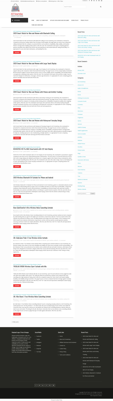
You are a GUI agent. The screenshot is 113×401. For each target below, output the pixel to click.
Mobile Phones (81, 143)
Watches (80, 182)
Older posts (16, 322)
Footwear (80, 114)
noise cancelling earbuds (51, 299)
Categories (16, 20)
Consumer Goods (25, 31)
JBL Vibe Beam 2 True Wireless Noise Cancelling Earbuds (32, 296)
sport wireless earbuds (52, 240)
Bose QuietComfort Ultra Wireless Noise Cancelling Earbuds (33, 207)
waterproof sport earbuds (53, 268)
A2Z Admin (27, 35)
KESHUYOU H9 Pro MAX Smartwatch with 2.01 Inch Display (33, 148)
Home (32, 20)
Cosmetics (80, 104)
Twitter (38, 339)
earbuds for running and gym (39, 268)
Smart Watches (37, 31)
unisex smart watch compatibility (40, 35)
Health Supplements (83, 130)
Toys (79, 176)
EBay (31, 31)
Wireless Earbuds (37, 175)
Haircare (80, 124)
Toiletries (80, 173)
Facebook (38, 336)
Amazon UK (81, 85)
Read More (17, 52)
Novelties (80, 146)
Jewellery (80, 137)
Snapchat (38, 348)
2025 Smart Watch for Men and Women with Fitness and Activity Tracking (37, 91)
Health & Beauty (82, 127)
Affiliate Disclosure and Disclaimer (59, 20)
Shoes (79, 163)
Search (92, 193)
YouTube (38, 351)
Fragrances (80, 117)
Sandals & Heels (82, 156)
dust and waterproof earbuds (39, 240)
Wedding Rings (81, 186)
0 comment (18, 37)
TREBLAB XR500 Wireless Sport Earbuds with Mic (30, 266)
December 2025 (82, 73)
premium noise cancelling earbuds (55, 210)
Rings (79, 153)
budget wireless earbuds (38, 180)
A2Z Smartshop (17, 13)
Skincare (80, 166)
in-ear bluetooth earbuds (38, 299)
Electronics (80, 111)
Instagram (38, 342)
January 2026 (81, 70)
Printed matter (81, 150)
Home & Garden (82, 133)
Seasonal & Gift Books (83, 159)
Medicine (80, 140)
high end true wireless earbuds (39, 210)
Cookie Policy (74, 20)
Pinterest (38, 345)
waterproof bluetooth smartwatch (57, 35)
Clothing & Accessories (83, 98)
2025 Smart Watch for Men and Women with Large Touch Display (34, 63)
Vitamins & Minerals (83, 179)
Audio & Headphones (83, 88)
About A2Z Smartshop (42, 20)
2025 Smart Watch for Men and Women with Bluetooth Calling (34, 33)
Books (79, 91)
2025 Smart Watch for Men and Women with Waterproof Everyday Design (37, 120)
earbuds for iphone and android (52, 180)
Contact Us (62, 345)
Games (79, 120)
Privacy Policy (84, 20)
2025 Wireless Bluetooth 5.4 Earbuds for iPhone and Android (33, 177)
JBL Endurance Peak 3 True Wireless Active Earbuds (30, 237)
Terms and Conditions (37, 25)
